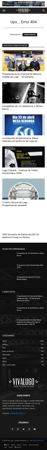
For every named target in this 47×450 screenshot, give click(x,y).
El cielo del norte (38, 441)
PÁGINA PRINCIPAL (30, 34)
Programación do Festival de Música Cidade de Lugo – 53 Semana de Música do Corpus (30, 298)
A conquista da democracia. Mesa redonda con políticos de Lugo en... (20, 139)
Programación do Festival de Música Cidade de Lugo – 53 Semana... (21, 75)
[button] (3, 11)
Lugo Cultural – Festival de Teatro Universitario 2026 (20, 172)
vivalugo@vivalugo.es (17, 413)
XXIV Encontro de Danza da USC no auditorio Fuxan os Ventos (20, 236)
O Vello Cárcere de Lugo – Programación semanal (16, 204)
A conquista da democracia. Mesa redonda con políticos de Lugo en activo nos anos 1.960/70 (29, 322)
